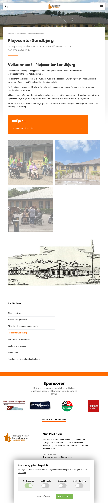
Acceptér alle (64, 496)
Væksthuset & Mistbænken (19, 339)
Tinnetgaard (13, 352)
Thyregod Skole (14, 313)
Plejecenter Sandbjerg (17, 333)
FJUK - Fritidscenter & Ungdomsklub (23, 326)
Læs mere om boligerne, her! (47, 128)
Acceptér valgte (45, 496)
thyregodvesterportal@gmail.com (57, 457)
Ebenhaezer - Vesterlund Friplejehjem (24, 359)
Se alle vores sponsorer (54, 419)
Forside (11, 34)
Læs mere (22, 473)
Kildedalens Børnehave (17, 320)
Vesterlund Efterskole (17, 346)
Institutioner (21, 34)
